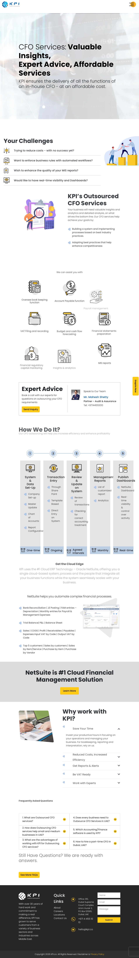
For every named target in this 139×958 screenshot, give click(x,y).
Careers (58, 911)
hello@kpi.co (85, 929)
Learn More (69, 690)
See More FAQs (29, 875)
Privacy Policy (97, 954)
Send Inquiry (31, 409)
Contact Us (60, 918)
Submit (109, 919)
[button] (44, 819)
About (57, 907)
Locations (59, 914)
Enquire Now (135, 386)
